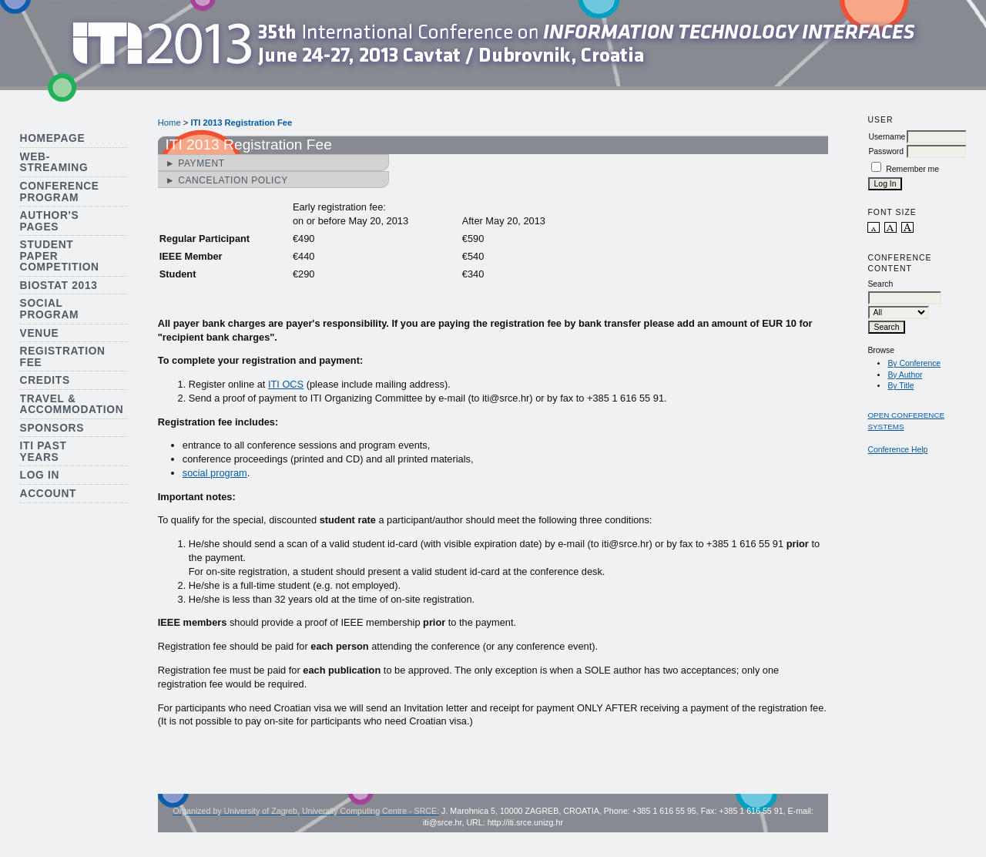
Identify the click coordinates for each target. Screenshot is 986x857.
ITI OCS (286, 384)
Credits (45, 380)
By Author (904, 375)
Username (886, 137)
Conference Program (59, 191)
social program (215, 473)
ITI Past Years (43, 451)
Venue (39, 333)
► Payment (195, 163)
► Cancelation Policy (227, 180)
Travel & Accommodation (72, 404)
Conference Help (897, 449)
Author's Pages (49, 221)
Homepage (53, 138)
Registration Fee (63, 356)
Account (48, 493)
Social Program (49, 309)
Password (886, 151)
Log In (40, 475)
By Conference (914, 363)
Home (169, 122)
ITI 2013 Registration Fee (241, 122)
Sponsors (52, 428)
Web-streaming (54, 162)
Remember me (912, 169)
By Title (900, 385)
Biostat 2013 (59, 285)
